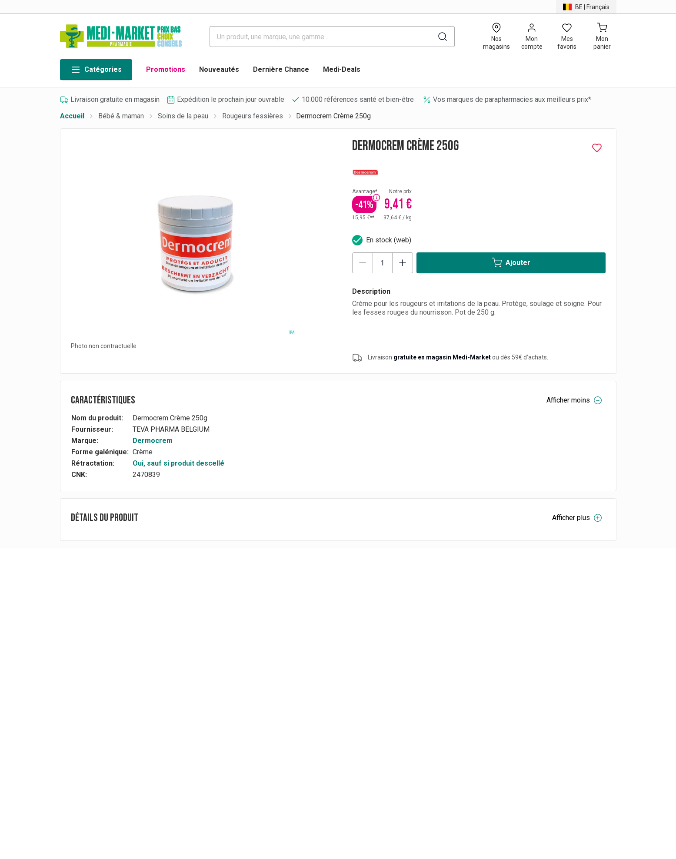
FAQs (247, 649)
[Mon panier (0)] (602, 36)
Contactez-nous (499, 674)
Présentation (494, 649)
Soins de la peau (183, 116)
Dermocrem (153, 440)
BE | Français (90, 656)
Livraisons (255, 674)
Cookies (487, 686)
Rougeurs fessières (252, 116)
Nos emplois (398, 662)
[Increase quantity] (403, 263)
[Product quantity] (383, 263)
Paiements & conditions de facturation (297, 637)
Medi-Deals (341, 69)
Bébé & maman (121, 116)
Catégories (96, 69)
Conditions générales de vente (285, 686)
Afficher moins (574, 400)
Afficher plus (577, 517)
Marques (392, 637)
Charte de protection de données (524, 637)
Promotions (165, 69)
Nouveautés (219, 69)
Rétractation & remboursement (285, 662)
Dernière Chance (281, 69)
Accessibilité (495, 698)
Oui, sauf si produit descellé (178, 463)
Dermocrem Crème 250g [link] (333, 116)
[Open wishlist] (567, 36)
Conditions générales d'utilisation (525, 662)
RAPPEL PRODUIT (267, 698)
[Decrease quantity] (363, 263)
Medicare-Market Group (415, 649)
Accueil (72, 116)
